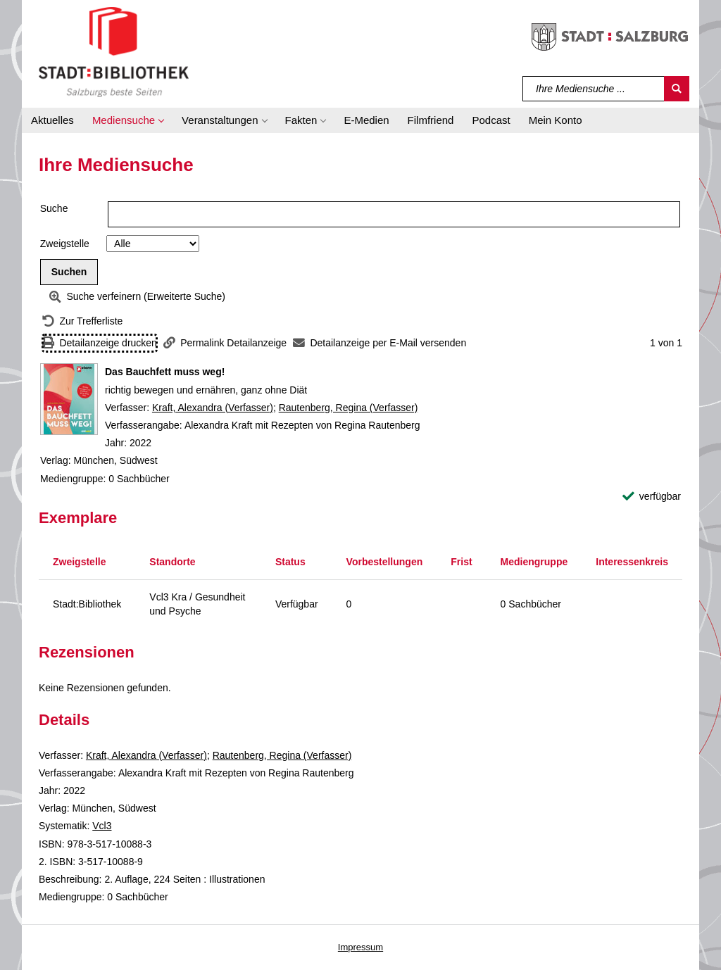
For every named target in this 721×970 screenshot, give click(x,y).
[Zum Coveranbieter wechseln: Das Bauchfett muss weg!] (69, 399)
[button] (128, 120)
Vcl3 (101, 825)
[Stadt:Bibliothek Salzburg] (114, 51)
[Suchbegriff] (594, 89)
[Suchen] (676, 88)
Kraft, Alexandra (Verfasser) (212, 407)
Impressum (360, 947)
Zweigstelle (64, 243)
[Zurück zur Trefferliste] (82, 321)
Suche (54, 208)
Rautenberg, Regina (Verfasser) (348, 407)
